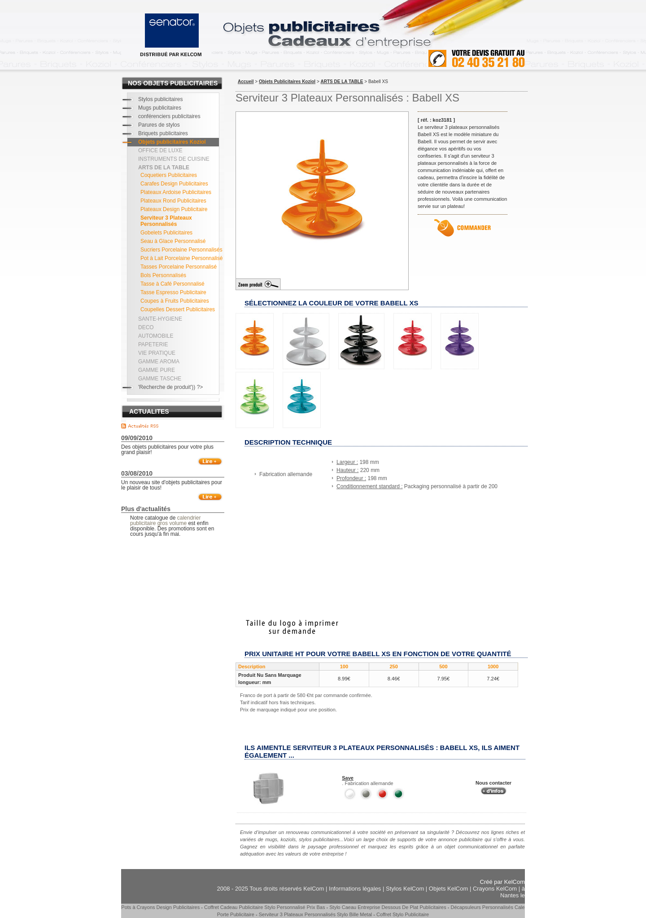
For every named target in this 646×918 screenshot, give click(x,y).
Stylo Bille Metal (354, 914)
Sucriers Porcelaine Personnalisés (181, 250)
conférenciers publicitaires (169, 116)
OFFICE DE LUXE (160, 150)
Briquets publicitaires (163, 133)
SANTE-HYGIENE (160, 319)
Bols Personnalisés (163, 275)
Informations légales (355, 888)
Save (348, 778)
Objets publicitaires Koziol (172, 142)
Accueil (246, 81)
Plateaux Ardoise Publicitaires (175, 192)
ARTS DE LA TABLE (342, 81)
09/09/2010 (137, 437)
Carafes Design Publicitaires (174, 184)
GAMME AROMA (158, 361)
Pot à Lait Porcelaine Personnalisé (181, 258)
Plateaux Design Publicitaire (173, 209)
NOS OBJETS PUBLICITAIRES (173, 83)
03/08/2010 (137, 473)
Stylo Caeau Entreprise (354, 907)
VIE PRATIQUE (156, 353)
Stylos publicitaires (160, 99)
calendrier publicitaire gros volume (165, 520)
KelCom (514, 881)
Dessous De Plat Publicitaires (413, 907)
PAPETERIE (153, 344)
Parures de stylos (159, 125)
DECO (146, 327)
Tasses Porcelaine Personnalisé (178, 267)
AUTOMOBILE (155, 336)
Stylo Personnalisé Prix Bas (294, 907)
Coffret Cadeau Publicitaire (233, 907)
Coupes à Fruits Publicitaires (174, 301)
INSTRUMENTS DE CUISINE (174, 159)
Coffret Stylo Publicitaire (402, 914)
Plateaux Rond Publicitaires (173, 201)
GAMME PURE (156, 370)
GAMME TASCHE (159, 378)
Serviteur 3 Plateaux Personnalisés (166, 221)
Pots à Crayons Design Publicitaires (160, 907)
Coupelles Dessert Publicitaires (177, 309)
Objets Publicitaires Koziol (287, 81)
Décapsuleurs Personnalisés (482, 907)
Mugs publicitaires (159, 108)
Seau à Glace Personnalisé (172, 241)
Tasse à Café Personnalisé (172, 284)
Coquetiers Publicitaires (168, 175)
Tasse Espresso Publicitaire (173, 292)
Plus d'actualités (145, 508)
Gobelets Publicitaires (166, 233)
